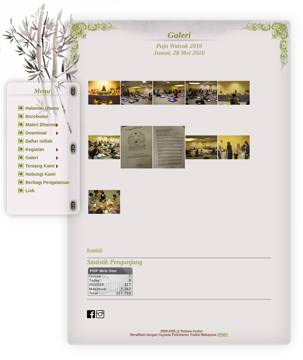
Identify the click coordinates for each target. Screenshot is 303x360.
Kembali (94, 250)
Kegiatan (42, 149)
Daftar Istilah (38, 141)
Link (30, 190)
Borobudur (36, 116)
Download (42, 132)
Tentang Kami (42, 165)
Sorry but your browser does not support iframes (110, 283)
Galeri (42, 157)
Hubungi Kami (40, 174)
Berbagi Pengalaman (47, 182)
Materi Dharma (42, 124)
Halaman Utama (42, 108)
